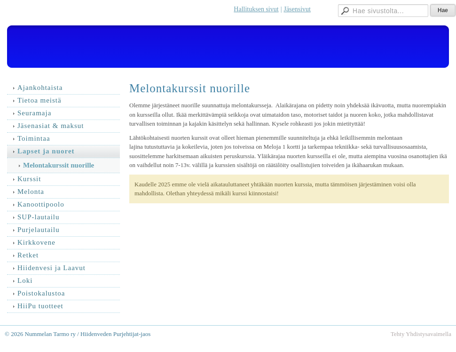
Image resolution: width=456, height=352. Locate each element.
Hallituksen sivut (256, 9)
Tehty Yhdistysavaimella (421, 333)
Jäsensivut (297, 9)
